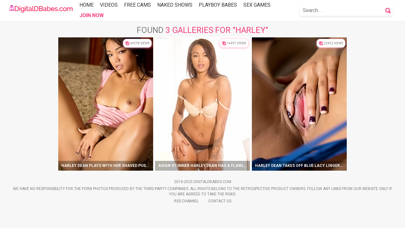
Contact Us (219, 201)
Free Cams (137, 5)
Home (86, 5)
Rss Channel (186, 201)
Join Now (91, 15)
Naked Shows (174, 5)
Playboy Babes (218, 5)
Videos (109, 5)
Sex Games (257, 5)
